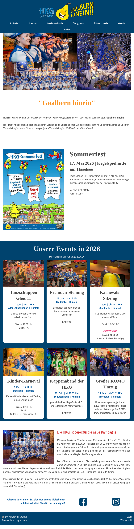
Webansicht (126, 520)
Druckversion (10, 516)
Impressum (21, 520)
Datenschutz (8, 520)
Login (129, 516)
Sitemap (23, 516)
